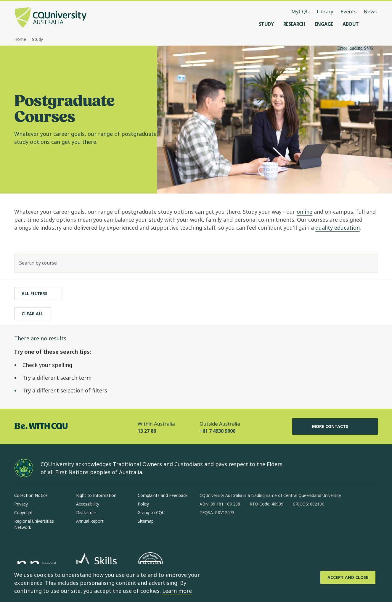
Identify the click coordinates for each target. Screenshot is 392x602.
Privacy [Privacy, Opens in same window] (21, 504)
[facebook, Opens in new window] (206, 531)
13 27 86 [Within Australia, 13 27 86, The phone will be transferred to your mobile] (147, 431)
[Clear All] (32, 313)
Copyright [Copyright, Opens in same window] (23, 512)
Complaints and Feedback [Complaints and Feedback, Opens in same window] (162, 495)
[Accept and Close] (347, 577)
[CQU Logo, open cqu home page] (50, 18)
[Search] (368, 263)
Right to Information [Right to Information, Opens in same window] (96, 495)
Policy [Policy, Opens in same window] (143, 504)
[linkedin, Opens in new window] (236, 531)
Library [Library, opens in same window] (325, 11)
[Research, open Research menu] (294, 24)
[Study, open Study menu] (266, 24)
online (304, 211)
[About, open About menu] (350, 24)
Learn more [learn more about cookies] (177, 590)
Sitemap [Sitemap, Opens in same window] (146, 521)
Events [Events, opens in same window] (348, 11)
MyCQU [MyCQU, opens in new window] (300, 11)
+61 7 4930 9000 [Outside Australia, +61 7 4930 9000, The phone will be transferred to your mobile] (217, 431)
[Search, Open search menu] (372, 24)
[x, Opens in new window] (252, 531)
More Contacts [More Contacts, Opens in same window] (335, 426)
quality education (337, 227)
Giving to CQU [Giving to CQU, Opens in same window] (151, 512)
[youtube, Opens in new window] (267, 531)
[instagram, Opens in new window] (221, 531)
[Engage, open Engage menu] (323, 24)
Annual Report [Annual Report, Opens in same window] (90, 521)
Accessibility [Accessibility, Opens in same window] (87, 504)
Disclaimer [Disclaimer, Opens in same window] (86, 512)
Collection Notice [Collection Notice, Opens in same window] (31, 495)
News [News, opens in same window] (370, 11)
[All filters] (38, 293)
